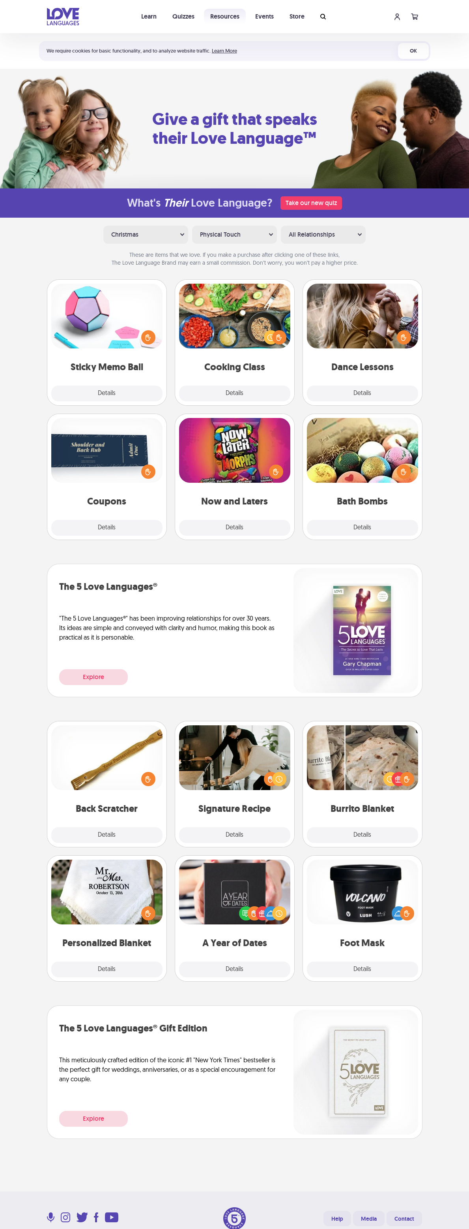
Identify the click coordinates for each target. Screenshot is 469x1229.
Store (297, 16)
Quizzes (183, 16)
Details (107, 393)
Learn (149, 16)
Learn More (224, 50)
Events (264, 16)
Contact (404, 1218)
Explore (93, 677)
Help (337, 1218)
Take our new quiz (311, 203)
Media (369, 1218)
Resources (224, 16)
